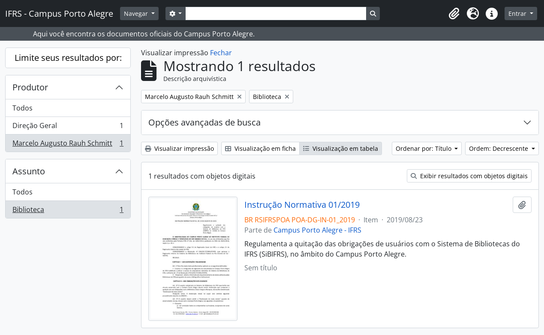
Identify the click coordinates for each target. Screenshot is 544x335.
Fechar (221, 52)
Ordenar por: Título (424, 148)
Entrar (518, 13)
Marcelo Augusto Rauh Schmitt (67, 145)
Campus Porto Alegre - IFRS (317, 230)
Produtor (30, 87)
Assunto (28, 171)
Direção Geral (67, 127)
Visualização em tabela (340, 148)
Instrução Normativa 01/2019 (302, 205)
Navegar (137, 13)
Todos (22, 108)
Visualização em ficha (260, 148)
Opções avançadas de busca (204, 122)
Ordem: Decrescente (499, 148)
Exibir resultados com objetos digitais (469, 176)
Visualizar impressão (179, 148)
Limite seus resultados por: (68, 57)
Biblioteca (67, 211)
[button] (454, 13)
